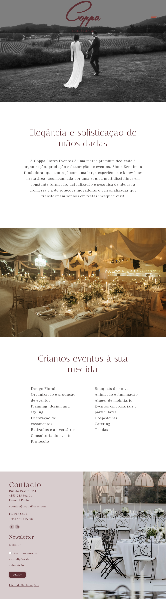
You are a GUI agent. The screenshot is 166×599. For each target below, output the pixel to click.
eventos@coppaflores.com (28, 506)
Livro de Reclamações (24, 585)
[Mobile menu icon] (154, 16)
